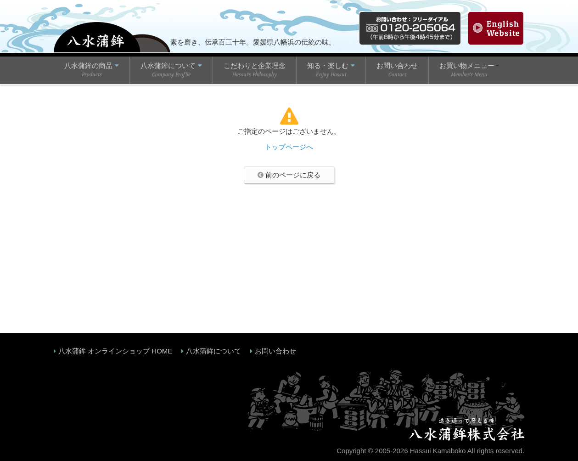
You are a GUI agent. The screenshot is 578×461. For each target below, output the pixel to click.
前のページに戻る (289, 175)
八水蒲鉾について (213, 351)
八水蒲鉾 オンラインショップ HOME (115, 351)
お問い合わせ (275, 351)
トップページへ (289, 147)
